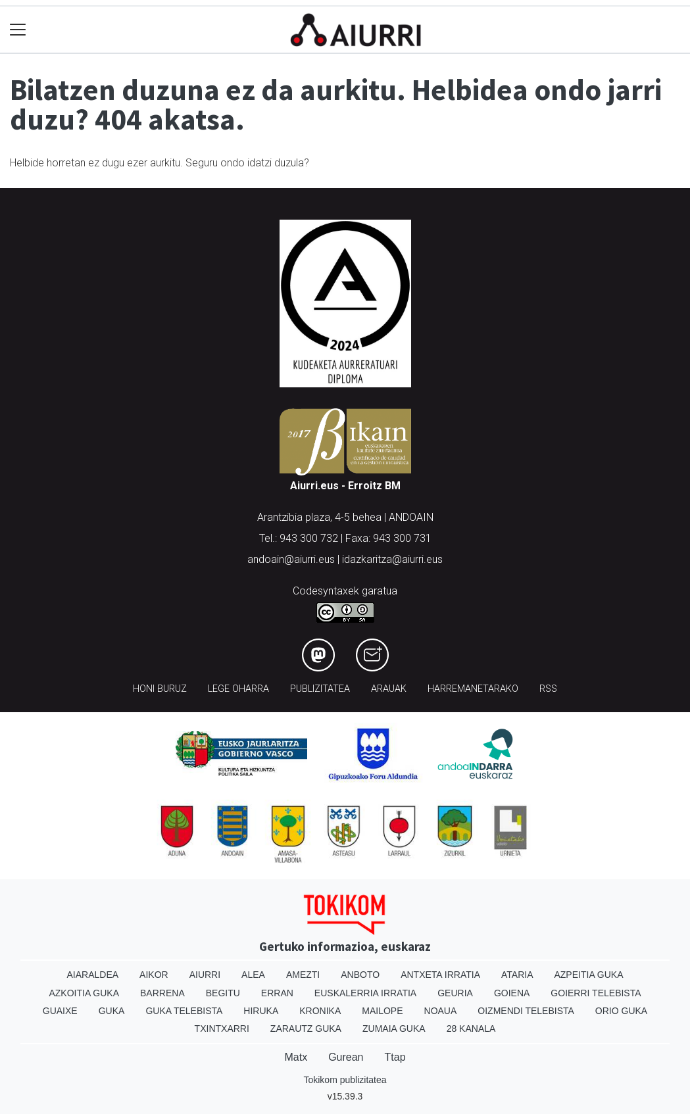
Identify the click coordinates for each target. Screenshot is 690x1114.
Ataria (517, 974)
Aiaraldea (92, 974)
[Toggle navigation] (18, 29)
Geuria (455, 993)
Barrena (162, 993)
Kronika (320, 1010)
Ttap (395, 1057)
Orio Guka (621, 1010)
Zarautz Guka (305, 1028)
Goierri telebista (596, 993)
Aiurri (204, 974)
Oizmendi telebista (526, 1010)
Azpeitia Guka (588, 974)
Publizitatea (320, 688)
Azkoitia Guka (84, 993)
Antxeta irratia (440, 974)
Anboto (360, 974)
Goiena (512, 993)
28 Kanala (471, 1028)
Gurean (345, 1057)
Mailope (382, 1010)
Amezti (303, 974)
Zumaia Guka (394, 1028)
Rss (548, 688)
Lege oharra (238, 688)
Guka (112, 1010)
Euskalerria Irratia (365, 993)
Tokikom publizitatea (344, 1080)
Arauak (389, 688)
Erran (277, 993)
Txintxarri (222, 1028)
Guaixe (60, 1010)
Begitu (223, 993)
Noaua (440, 1010)
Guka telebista (183, 1010)
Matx (295, 1057)
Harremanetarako (473, 688)
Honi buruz (160, 688)
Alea (253, 974)
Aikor (153, 974)
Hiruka (260, 1010)
